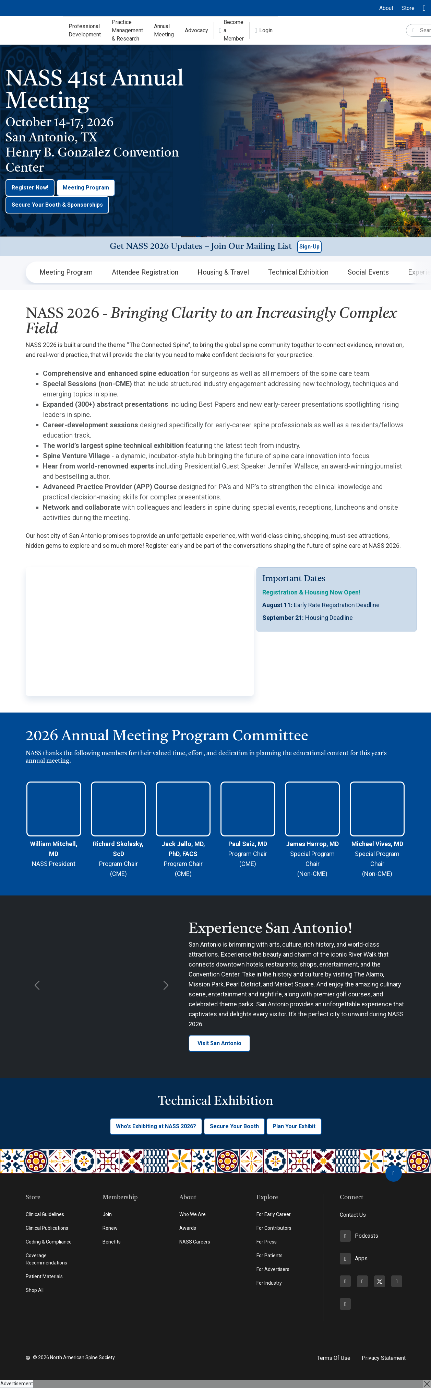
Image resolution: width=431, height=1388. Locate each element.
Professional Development (85, 30)
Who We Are (192, 1214)
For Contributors (273, 1228)
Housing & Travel (223, 272)
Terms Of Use (333, 1358)
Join (107, 1214)
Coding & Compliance (49, 1242)
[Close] (427, 1384)
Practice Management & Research (163, 30)
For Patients (269, 1255)
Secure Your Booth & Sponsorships (57, 204)
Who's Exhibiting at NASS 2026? (156, 1126)
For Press (266, 1242)
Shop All (35, 1290)
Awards (187, 1228)
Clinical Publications (47, 1228)
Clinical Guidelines (45, 1214)
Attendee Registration (145, 272)
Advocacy (268, 30)
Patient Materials (44, 1276)
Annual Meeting (225, 30)
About (386, 8)
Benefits (112, 1242)
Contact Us (353, 1215)
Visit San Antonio (219, 1043)
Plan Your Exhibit (294, 1126)
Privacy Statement (384, 1358)
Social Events (368, 272)
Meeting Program (86, 187)
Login (355, 30)
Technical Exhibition (298, 272)
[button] (215, 247)
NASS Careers (194, 1242)
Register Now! (30, 187)
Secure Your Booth (234, 1126)
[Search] (403, 30)
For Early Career (273, 1214)
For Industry (269, 1283)
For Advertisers (272, 1269)
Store (408, 8)
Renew (110, 1228)
